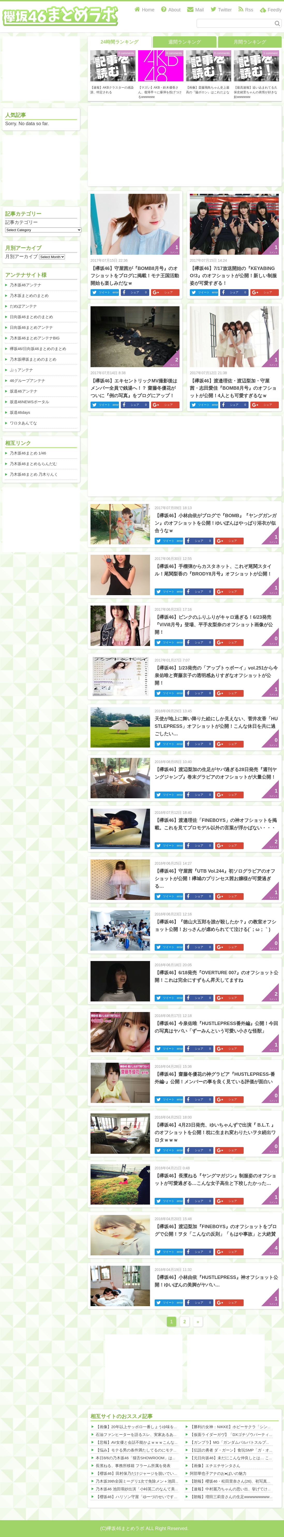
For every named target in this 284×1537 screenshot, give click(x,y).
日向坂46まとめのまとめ (31, 317)
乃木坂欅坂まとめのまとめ (33, 359)
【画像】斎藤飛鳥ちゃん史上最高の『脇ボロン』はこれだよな (207, 90)
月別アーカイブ (21, 256)
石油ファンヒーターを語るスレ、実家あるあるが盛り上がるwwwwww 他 (159, 1434)
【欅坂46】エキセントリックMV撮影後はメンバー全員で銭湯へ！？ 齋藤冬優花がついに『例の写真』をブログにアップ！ (134, 388)
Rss (245, 9)
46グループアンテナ (27, 380)
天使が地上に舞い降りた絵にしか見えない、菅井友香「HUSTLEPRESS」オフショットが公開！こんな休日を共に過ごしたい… (216, 726)
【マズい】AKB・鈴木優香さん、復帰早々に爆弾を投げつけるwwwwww (160, 92)
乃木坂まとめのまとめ (29, 295)
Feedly (275, 9)
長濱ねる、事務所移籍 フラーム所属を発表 (133, 1465)
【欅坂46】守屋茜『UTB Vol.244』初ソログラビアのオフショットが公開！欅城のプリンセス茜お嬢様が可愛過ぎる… (215, 879)
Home (144, 9)
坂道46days (20, 412)
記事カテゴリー (21, 222)
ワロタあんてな (23, 423)
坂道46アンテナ (24, 391)
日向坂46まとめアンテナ (31, 327)
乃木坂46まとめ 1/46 (28, 453)
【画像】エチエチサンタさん (215, 1465)
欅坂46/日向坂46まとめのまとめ (38, 348)
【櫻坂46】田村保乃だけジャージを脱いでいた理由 (140, 1473)
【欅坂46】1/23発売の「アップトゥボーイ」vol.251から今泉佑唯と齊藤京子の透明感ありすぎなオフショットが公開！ (216, 675)
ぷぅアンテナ (21, 370)
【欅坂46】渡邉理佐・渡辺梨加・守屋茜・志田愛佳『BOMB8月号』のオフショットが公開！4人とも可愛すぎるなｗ (233, 388)
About (171, 9)
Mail (195, 9)
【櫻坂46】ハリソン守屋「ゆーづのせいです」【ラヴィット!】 (151, 1497)
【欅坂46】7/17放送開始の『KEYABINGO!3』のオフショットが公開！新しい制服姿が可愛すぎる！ (233, 276)
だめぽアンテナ (23, 306)
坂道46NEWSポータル (29, 402)
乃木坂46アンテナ (25, 285)
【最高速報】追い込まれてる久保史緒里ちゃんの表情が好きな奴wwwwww (255, 92)
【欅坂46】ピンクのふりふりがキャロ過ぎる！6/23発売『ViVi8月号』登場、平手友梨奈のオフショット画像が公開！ (214, 625)
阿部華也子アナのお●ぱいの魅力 (218, 1473)
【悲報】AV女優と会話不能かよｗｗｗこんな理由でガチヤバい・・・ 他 (159, 1442)
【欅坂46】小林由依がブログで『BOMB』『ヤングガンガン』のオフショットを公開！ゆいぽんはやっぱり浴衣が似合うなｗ (215, 523)
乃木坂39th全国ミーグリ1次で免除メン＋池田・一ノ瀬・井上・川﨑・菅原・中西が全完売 (174, 1481)
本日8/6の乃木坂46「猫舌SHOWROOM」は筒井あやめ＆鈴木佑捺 (153, 1458)
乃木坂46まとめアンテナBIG (35, 338)
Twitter (221, 9)
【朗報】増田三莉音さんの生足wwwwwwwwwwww (234, 1497)
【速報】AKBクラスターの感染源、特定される (112, 90)
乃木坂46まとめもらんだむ (33, 463)
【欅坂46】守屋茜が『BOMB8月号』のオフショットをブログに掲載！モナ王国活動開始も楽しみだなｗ (135, 276)
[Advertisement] (178, 145)
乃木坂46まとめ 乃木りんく (34, 474)
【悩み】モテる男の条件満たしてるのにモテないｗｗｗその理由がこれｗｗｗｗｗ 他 (170, 1450)
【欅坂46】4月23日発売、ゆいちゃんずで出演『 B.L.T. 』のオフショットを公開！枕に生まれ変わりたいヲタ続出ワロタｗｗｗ (215, 1132)
